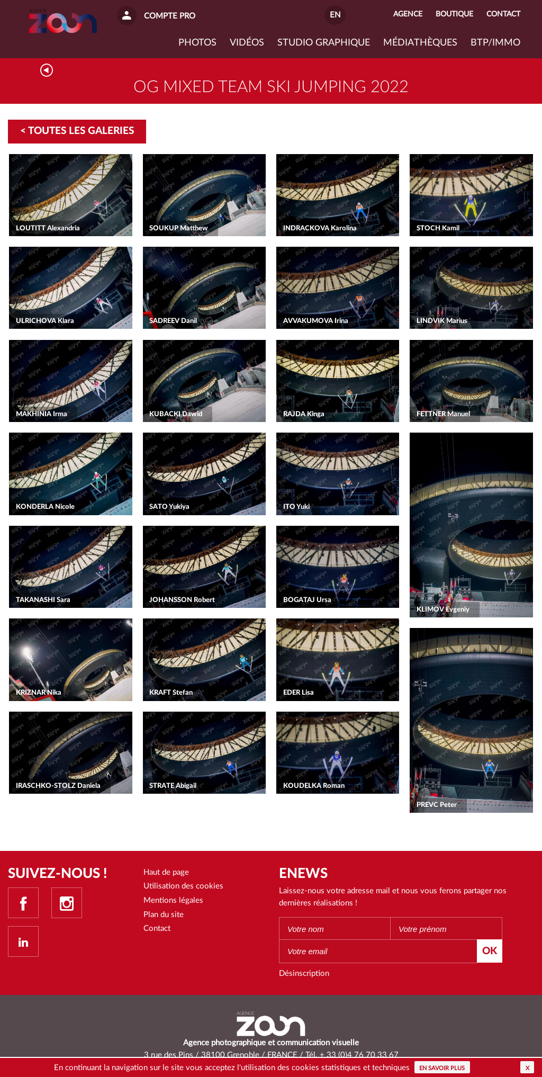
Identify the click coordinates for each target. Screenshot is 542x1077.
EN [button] (335, 15)
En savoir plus (442, 1068)
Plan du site (163, 915)
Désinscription (304, 973)
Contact (156, 928)
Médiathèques (420, 43)
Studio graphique (323, 43)
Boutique (454, 14)
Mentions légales (173, 900)
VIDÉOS (247, 43)
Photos (197, 43)
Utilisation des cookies (183, 886)
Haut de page (166, 872)
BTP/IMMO (495, 43)
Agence (407, 14)
